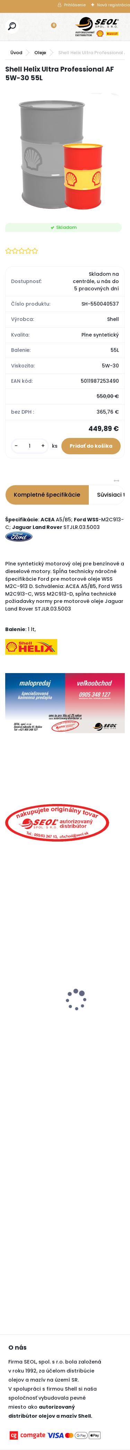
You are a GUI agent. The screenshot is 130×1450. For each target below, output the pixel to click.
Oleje (40, 52)
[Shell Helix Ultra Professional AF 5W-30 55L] (65, 153)
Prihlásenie (75, 5)
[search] (12, 26)
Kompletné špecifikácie (47, 495)
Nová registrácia (113, 5)
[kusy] (30, 446)
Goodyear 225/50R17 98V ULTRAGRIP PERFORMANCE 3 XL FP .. (43, 1009)
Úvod (16, 52)
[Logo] (97, 27)
